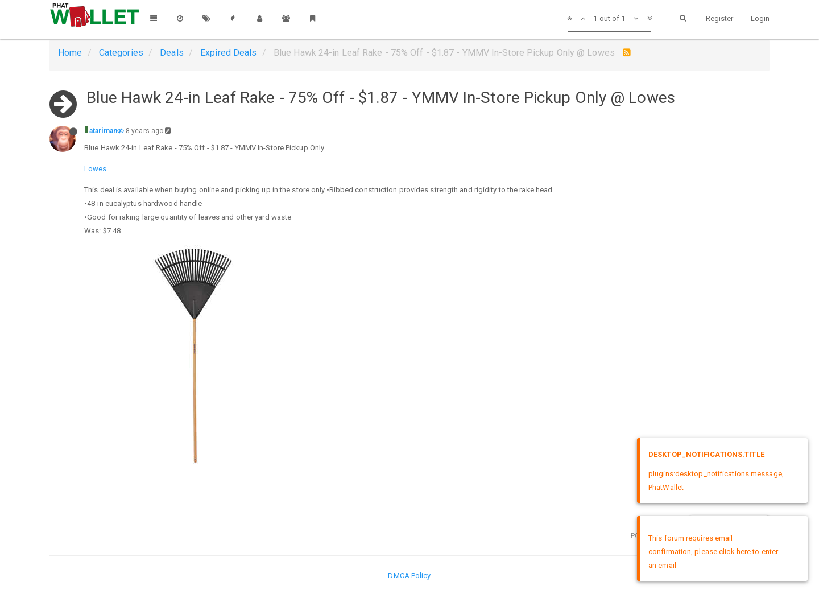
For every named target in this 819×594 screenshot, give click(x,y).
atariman (103, 131)
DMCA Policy (409, 575)
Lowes (95, 168)
